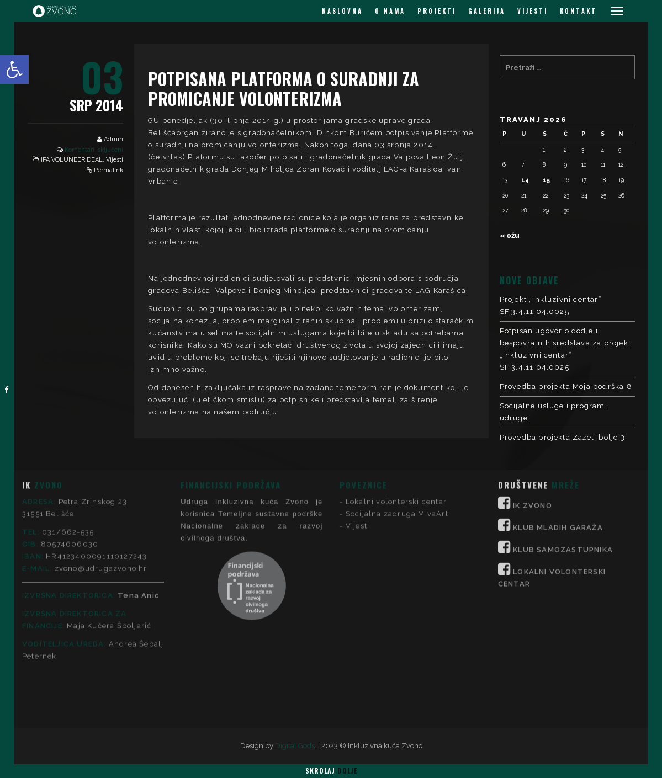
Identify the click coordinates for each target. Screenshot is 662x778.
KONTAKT (578, 11)
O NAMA (390, 11)
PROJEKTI (436, 11)
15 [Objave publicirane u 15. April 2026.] (546, 180)
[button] (14, 69)
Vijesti (114, 159)
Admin (113, 139)
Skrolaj (331, 770)
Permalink (108, 170)
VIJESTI (532, 11)
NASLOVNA (342, 11)
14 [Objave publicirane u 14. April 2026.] (525, 180)
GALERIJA (486, 11)
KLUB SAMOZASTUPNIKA (563, 471)
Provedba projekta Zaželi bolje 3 (562, 437)
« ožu (510, 235)
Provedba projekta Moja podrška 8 (566, 386)
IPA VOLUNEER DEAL (72, 159)
